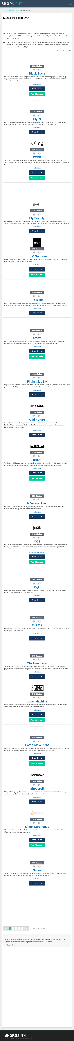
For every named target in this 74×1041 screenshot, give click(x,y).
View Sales (37, 94)
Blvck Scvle (37, 73)
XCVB (37, 157)
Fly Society (37, 218)
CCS (37, 541)
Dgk (37, 587)
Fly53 (37, 119)
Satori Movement (37, 745)
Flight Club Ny (37, 381)
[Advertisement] (37, 26)
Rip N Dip (37, 299)
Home (5, 11)
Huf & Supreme (37, 256)
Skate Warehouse (37, 826)
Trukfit (36, 459)
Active (37, 338)
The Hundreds (37, 663)
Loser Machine (37, 701)
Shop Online (37, 132)
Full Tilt (37, 625)
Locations (42, 552)
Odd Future (37, 419)
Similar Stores (14, 11)
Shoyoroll (37, 788)
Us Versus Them (37, 503)
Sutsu (37, 870)
